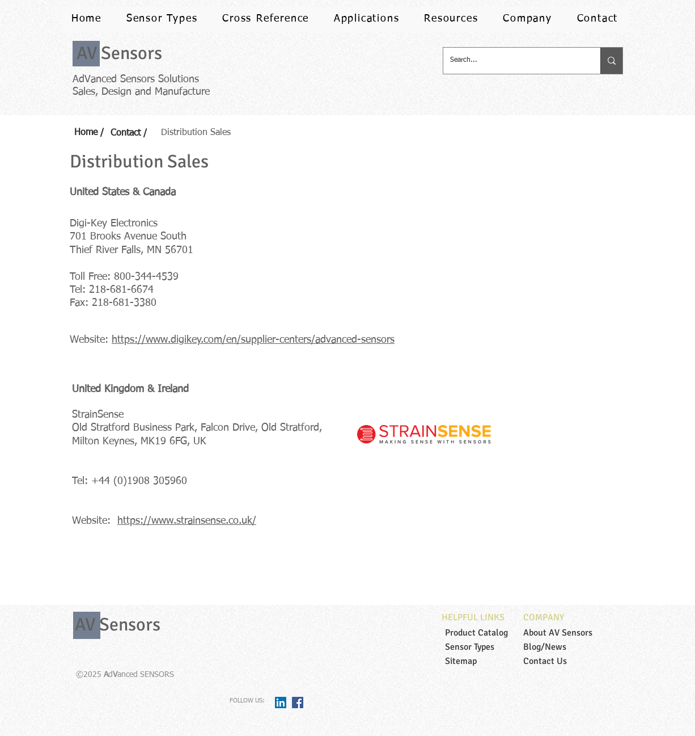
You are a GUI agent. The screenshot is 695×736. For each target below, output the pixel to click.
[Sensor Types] (487, 647)
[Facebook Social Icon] (297, 702)
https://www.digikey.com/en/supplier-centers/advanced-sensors (253, 340)
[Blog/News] (565, 647)
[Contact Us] (565, 661)
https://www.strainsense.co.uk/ (186, 521)
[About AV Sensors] (565, 633)
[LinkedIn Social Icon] (280, 702)
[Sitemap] (487, 661)
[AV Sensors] (119, 53)
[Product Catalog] (487, 633)
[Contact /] (134, 133)
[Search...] (513, 61)
